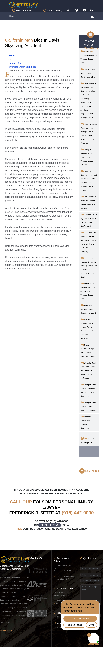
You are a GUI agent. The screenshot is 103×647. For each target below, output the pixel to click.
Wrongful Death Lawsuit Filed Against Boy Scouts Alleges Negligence (89, 390)
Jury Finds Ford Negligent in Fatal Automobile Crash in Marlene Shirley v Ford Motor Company (88, 242)
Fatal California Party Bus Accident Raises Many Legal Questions (88, 202)
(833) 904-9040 (60, 627)
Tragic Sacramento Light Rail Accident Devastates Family (88, 350)
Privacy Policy (6, 630)
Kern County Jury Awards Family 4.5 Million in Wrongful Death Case (88, 291)
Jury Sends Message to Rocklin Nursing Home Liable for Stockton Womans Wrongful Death (89, 267)
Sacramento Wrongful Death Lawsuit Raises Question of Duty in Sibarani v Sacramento (88, 328)
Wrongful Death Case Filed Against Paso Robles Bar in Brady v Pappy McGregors (88, 370)
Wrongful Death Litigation (22, 67)
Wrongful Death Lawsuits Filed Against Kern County (89, 406)
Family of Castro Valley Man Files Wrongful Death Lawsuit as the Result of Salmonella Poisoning (89, 133)
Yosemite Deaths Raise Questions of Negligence (86, 422)
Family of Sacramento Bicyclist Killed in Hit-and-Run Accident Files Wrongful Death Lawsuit (89, 180)
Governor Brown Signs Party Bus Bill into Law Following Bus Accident (89, 220)
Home (11, 16)
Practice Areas (16, 63)
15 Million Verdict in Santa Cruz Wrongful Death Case (89, 57)
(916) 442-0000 (78, 512)
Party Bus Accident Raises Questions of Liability (89, 309)
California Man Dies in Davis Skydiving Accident (88, 73)
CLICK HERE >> (50, 525)
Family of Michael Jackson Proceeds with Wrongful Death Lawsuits (87, 157)
